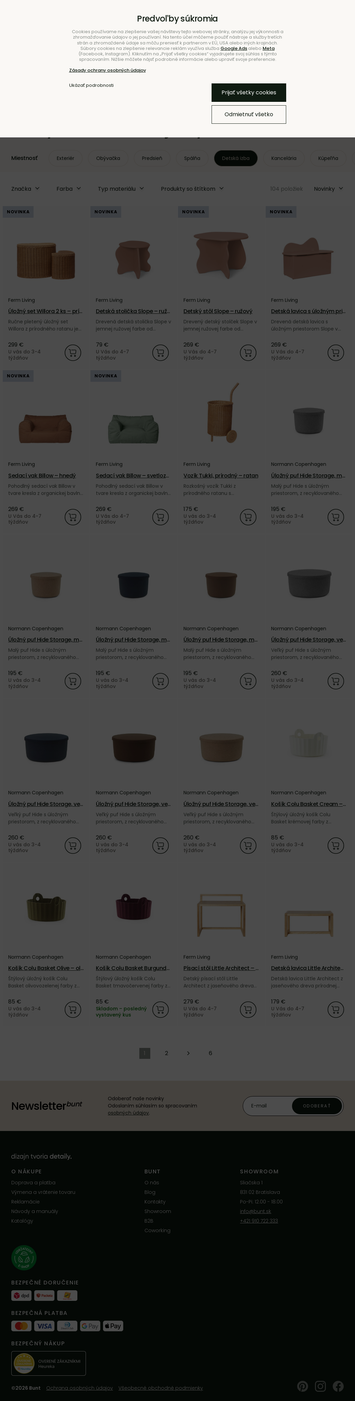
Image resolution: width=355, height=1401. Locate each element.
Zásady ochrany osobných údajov (107, 70)
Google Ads (233, 48)
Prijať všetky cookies (248, 92)
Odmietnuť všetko (249, 114)
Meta (269, 48)
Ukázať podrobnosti (91, 85)
